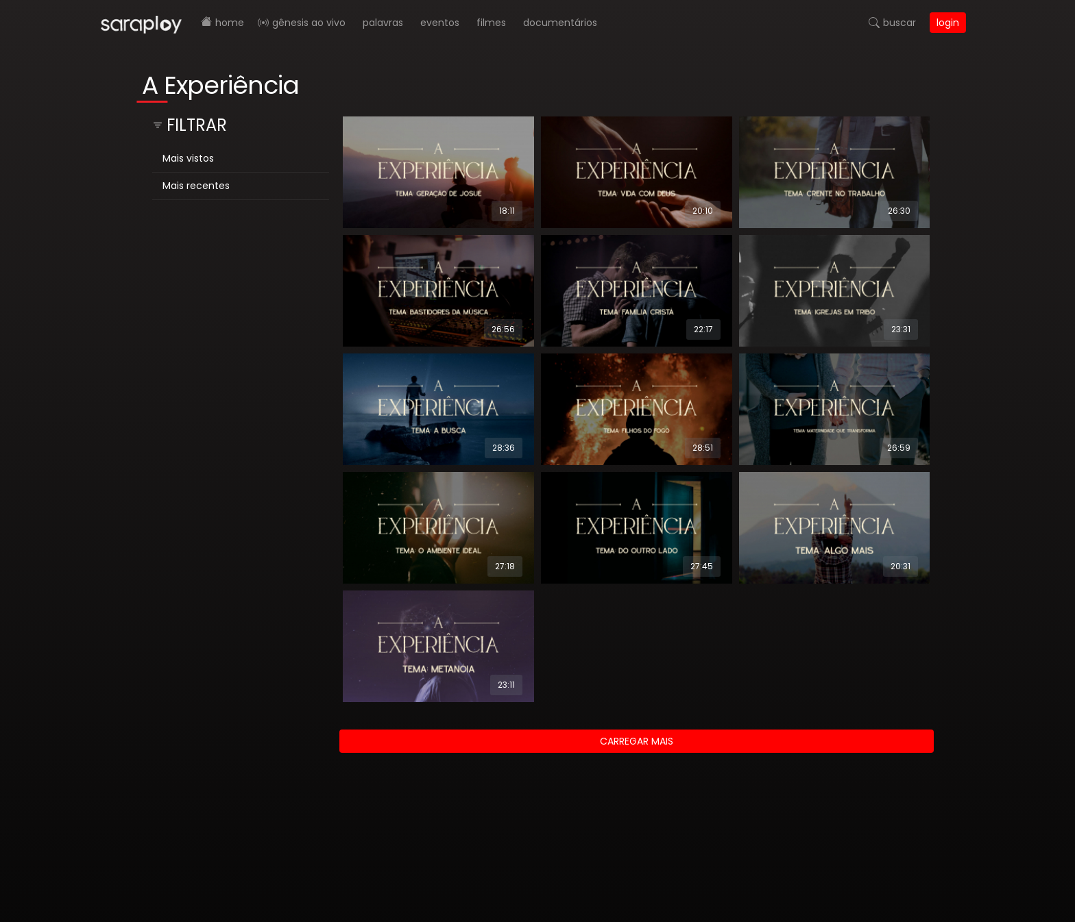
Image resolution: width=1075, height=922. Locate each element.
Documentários (560, 22)
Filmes (491, 22)
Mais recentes (196, 185)
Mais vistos (188, 158)
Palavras (383, 22)
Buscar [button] (899, 22)
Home (229, 22)
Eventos (439, 22)
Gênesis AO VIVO (309, 22)
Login (948, 22)
